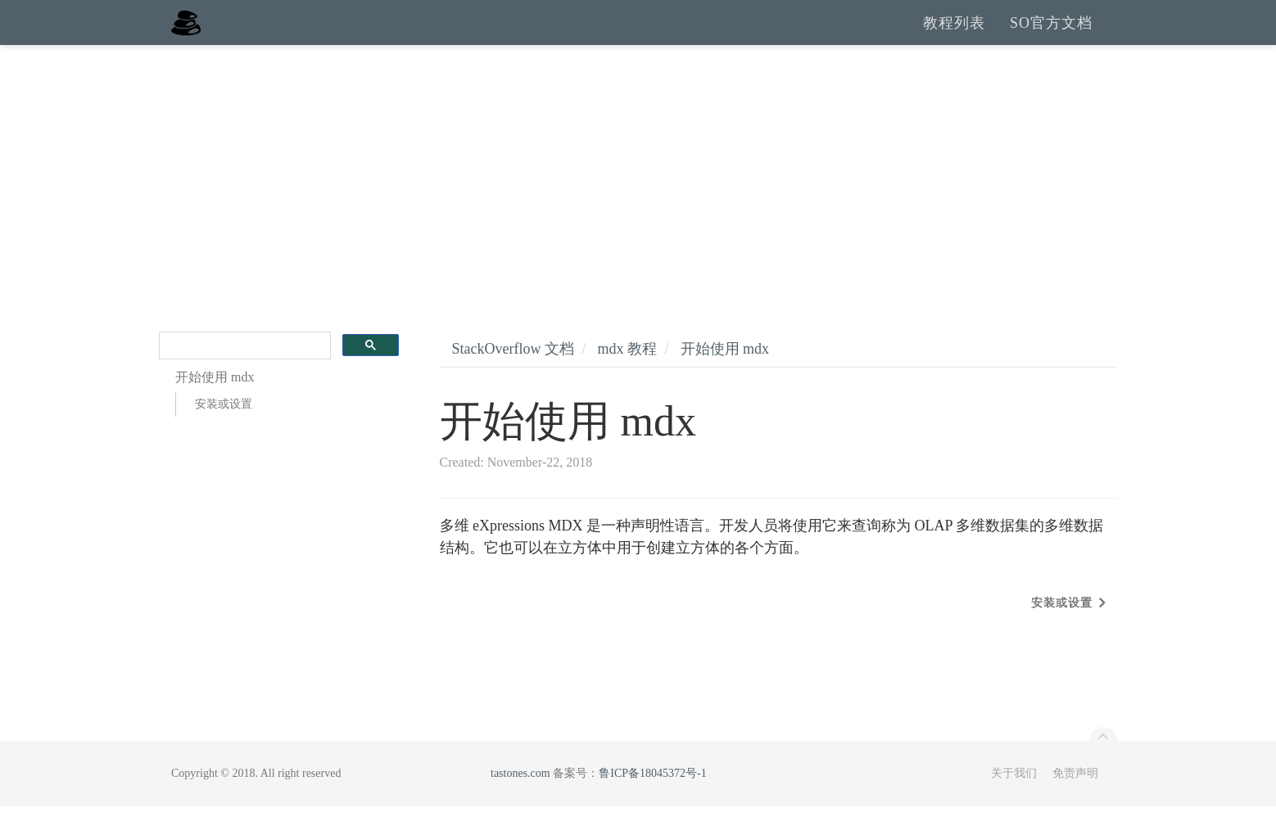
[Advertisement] (638, 196)
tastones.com (520, 802)
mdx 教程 (627, 377)
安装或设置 (223, 433)
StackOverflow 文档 (513, 377)
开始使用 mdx (725, 377)
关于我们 (1014, 802)
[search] (243, 374)
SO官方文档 (1051, 37)
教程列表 (954, 37)
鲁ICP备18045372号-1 (652, 802)
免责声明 (1075, 802)
